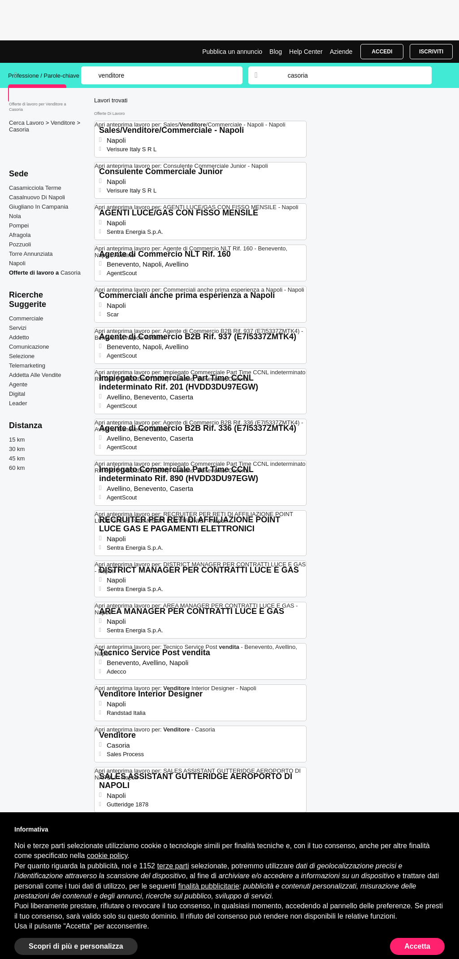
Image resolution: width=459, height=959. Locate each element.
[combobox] (351, 75)
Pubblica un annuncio (232, 51)
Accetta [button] (417, 946)
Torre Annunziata (31, 253)
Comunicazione (29, 346)
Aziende (341, 51)
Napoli (17, 263)
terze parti (173, 866)
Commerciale (26, 318)
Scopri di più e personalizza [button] (76, 946)
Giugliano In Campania (38, 206)
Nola (15, 216)
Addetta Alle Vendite (35, 375)
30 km (17, 449)
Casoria (19, 129)
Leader (18, 403)
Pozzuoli (20, 244)
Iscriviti (431, 51)
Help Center (306, 51)
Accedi (382, 51)
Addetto (19, 337)
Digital (17, 393)
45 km (17, 458)
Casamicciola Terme (35, 187)
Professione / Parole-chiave (44, 75)
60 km (17, 467)
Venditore (64, 122)
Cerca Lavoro (27, 122)
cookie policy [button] (107, 855)
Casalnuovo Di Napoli (37, 197)
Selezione (22, 356)
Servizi (17, 327)
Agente (18, 384)
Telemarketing (27, 365)
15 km (17, 439)
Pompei (19, 225)
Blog (275, 51)
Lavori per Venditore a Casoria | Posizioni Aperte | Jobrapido (41, 51)
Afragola (19, 235)
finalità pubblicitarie (208, 886)
